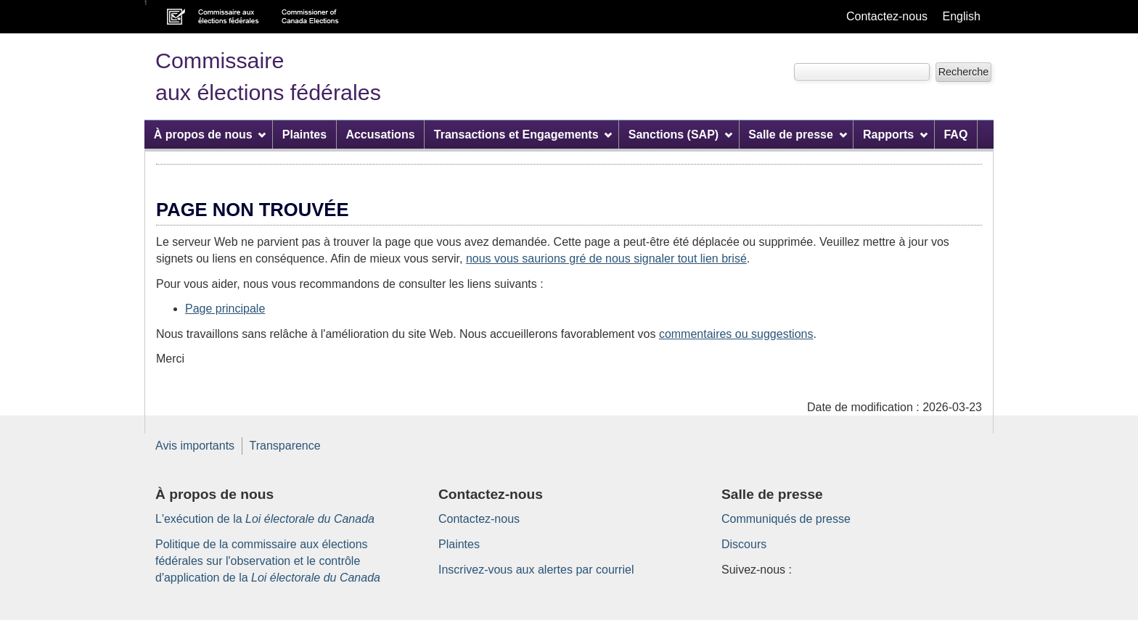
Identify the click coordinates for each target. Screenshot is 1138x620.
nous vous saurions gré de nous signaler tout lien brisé (606, 258)
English (962, 16)
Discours (743, 544)
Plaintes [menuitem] (304, 134)
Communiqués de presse (786, 519)
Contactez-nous (887, 16)
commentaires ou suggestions (736, 334)
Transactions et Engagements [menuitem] (523, 134)
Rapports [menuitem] (895, 134)
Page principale (225, 308)
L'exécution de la (264, 519)
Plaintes (459, 544)
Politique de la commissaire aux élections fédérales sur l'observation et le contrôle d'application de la (267, 561)
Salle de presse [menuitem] (797, 134)
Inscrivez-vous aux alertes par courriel (536, 569)
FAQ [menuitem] (955, 134)
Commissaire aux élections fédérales (268, 76)
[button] (963, 72)
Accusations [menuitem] (379, 134)
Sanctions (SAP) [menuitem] (680, 134)
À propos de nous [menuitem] (210, 134)
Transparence (285, 445)
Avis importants (194, 445)
